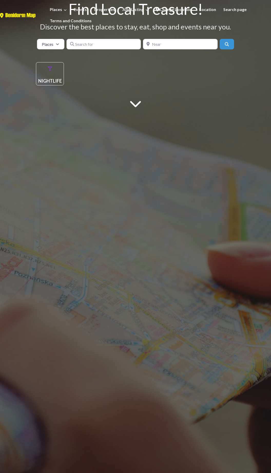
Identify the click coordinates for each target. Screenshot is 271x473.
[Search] (227, 44)
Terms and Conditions (71, 20)
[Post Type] (50, 44)
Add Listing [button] (133, 9)
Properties (104, 9)
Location (207, 9)
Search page (235, 9)
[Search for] (103, 44)
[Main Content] (135, 103)
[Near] (180, 44)
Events (80, 9)
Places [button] (56, 9)
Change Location (174, 9)
